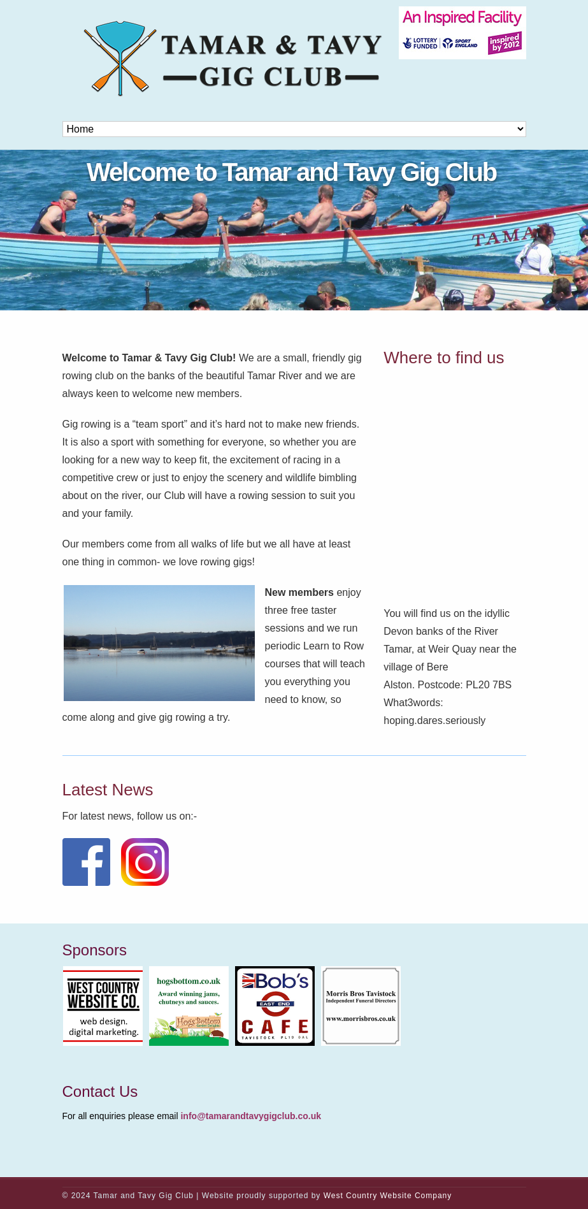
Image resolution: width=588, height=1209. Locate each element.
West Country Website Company (388, 1195)
